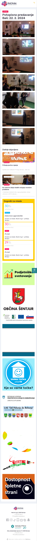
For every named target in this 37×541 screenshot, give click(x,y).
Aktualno (6, 162)
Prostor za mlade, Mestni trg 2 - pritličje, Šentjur (17, 219)
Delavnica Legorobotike (14, 216)
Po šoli (7, 234)
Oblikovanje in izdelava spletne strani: (19, 539)
